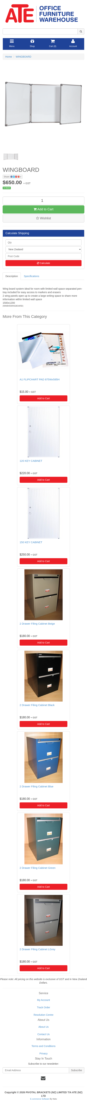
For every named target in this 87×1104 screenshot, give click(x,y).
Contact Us (43, 1034)
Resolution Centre (43, 1014)
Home (8, 56)
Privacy (43, 1053)
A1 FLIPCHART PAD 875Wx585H (40, 379)
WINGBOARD (23, 56)
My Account (43, 1000)
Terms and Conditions (43, 1046)
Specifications (31, 276)
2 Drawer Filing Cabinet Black (37, 705)
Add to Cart (43, 209)
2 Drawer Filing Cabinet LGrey (37, 949)
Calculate (43, 263)
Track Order (43, 1007)
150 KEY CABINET (31, 542)
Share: (12, 177)
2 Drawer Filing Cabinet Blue (36, 786)
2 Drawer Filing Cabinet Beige (37, 623)
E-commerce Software (40, 1099)
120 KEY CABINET (31, 460)
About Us (43, 1026)
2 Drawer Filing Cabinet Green (38, 867)
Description (11, 276)
